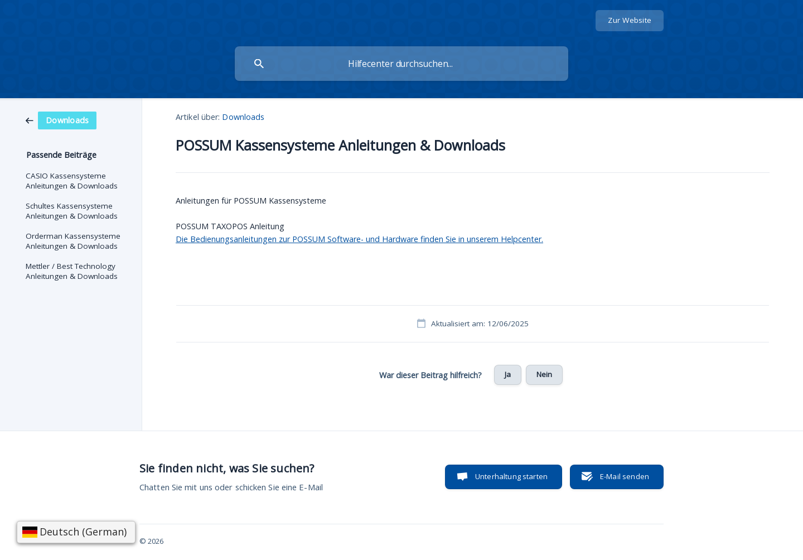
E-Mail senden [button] (624, 476)
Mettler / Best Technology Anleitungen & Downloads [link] (72, 271)
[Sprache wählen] (76, 532)
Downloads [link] (243, 117)
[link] (61, 119)
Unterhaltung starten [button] (511, 476)
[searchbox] (401, 63)
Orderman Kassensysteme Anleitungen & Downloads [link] (73, 241)
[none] (630, 20)
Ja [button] (508, 374)
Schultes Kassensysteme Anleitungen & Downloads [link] (72, 211)
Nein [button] (544, 374)
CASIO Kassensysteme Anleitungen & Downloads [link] (72, 181)
